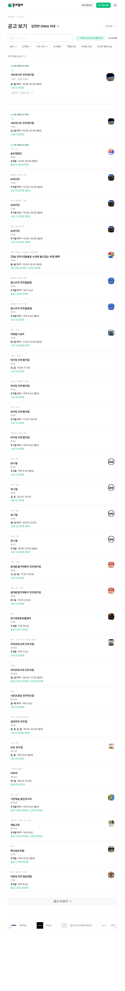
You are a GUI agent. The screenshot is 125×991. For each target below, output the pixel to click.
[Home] (15, 5)
